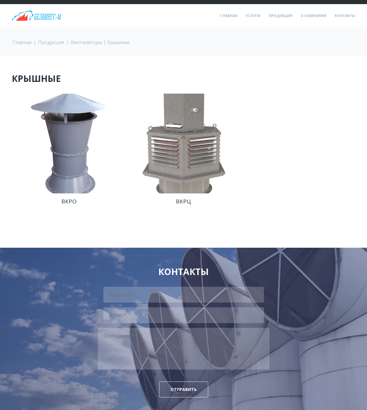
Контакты (345, 16)
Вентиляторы (86, 42)
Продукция (280, 16)
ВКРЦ (183, 201)
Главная (228, 16)
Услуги (252, 16)
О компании (313, 16)
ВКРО (69, 201)
